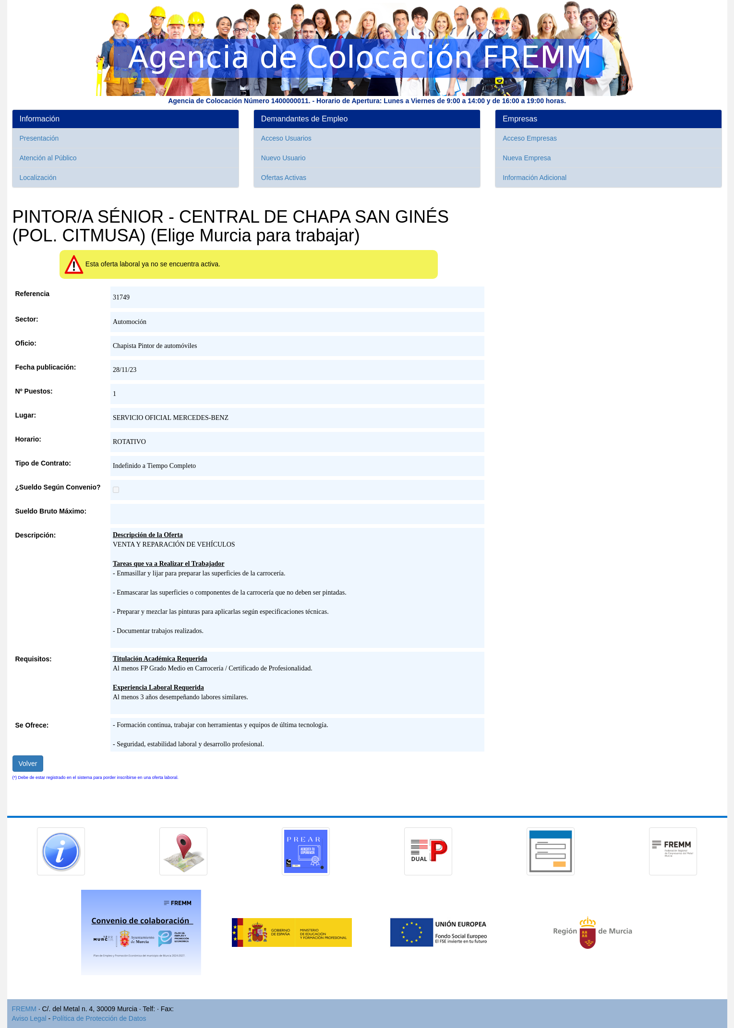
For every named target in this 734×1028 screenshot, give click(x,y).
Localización (38, 177)
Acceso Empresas (530, 138)
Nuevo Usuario (283, 158)
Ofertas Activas (283, 177)
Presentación (39, 138)
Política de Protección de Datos (99, 1018)
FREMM (24, 1009)
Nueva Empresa (527, 158)
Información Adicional (534, 177)
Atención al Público (48, 158)
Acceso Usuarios (286, 138)
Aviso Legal (29, 1018)
